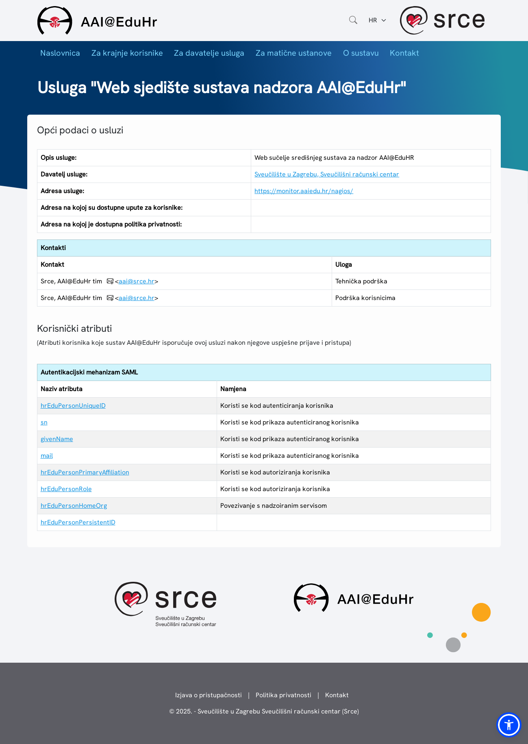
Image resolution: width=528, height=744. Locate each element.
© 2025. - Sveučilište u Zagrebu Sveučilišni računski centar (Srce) (264, 711)
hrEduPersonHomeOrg (74, 505)
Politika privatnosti (283, 695)
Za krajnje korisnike (127, 53)
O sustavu (361, 53)
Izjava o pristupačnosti (208, 695)
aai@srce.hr (136, 281)
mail (47, 455)
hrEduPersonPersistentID (78, 522)
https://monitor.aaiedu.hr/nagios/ (303, 191)
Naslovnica (60, 53)
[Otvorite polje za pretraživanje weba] (353, 20)
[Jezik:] (378, 20)
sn (44, 422)
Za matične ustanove (294, 53)
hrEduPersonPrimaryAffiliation (85, 472)
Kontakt (404, 53)
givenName (57, 439)
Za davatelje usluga (209, 53)
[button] (509, 725)
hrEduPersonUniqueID (73, 405)
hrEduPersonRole (66, 489)
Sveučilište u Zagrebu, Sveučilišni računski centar (326, 174)
